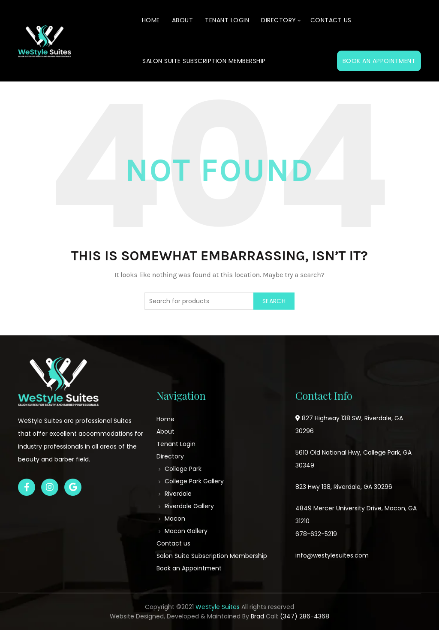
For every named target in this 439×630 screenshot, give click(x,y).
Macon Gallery (186, 531)
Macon (175, 518)
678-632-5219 (316, 534)
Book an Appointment (379, 61)
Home (151, 20)
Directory (278, 20)
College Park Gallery (194, 481)
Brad (257, 616)
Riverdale (178, 493)
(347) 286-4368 (304, 616)
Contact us (331, 20)
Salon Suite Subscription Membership (204, 61)
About (182, 20)
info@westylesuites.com (332, 555)
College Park (183, 468)
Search (274, 301)
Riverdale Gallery (189, 506)
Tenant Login (227, 20)
